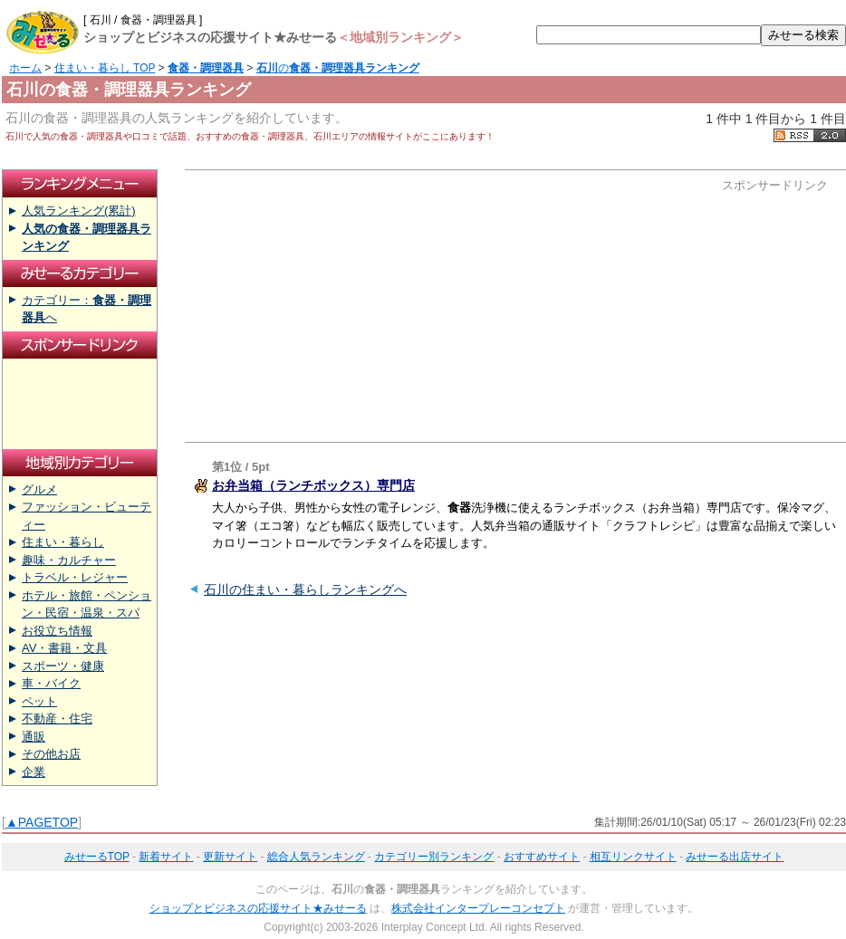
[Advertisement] (364, 306)
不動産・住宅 (57, 718)
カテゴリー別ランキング (434, 856)
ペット (39, 701)
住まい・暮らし (63, 542)
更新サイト (230, 856)
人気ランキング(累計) (79, 210)
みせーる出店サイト (735, 856)
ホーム (25, 68)
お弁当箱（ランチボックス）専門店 (313, 485)
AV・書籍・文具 (64, 648)
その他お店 (51, 754)
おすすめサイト (542, 856)
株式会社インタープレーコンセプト (478, 908)
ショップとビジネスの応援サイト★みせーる (258, 908)
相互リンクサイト (633, 856)
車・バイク (51, 683)
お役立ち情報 (57, 630)
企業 (33, 772)
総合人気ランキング (316, 856)
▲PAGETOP (41, 822)
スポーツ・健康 (63, 666)
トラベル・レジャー (75, 577)
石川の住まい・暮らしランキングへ (305, 589)
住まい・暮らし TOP (105, 68)
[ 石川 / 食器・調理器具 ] (142, 20)
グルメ (39, 489)
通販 (33, 736)
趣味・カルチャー (69, 560)
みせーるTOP (97, 856)
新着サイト (166, 856)
